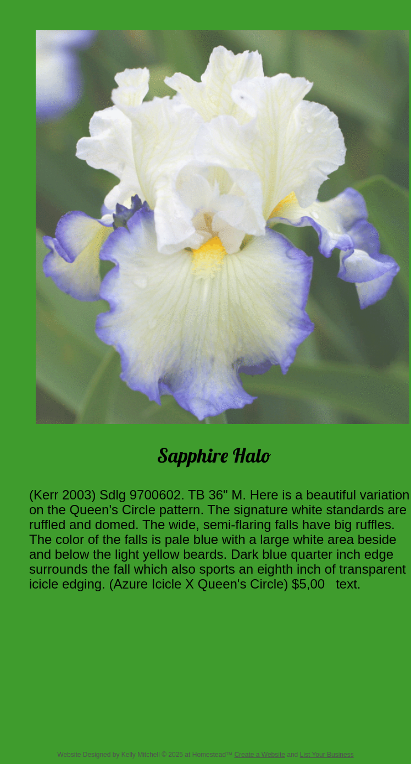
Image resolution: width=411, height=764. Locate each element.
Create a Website (259, 754)
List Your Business (327, 754)
